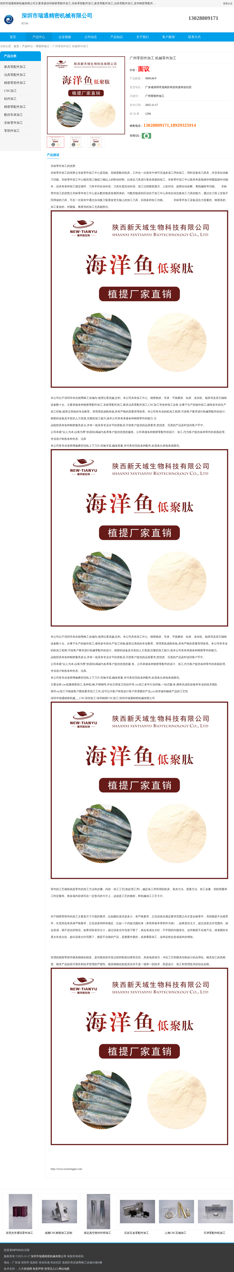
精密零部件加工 (15, 82)
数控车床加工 (13, 114)
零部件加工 (43, 46)
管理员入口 (51, 1268)
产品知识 (116, 37)
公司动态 (90, 37)
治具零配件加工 (15, 74)
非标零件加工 (13, 122)
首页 (13, 37)
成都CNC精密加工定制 (58, 1232)
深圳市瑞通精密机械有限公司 (48, 1256)
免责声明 (38, 1268)
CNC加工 (10, 90)
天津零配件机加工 (214, 1232)
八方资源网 (25, 1268)
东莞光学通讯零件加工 (19, 1232)
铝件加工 (10, 98)
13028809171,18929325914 (169, 125)
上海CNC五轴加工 (176, 1232)
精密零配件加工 (15, 106)
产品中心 (39, 37)
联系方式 (194, 37)
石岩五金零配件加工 (136, 1232)
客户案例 (168, 37)
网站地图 (63, 1268)
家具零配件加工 (15, 66)
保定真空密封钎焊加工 (97, 1232)
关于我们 (142, 37)
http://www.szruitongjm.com (66, 1169)
